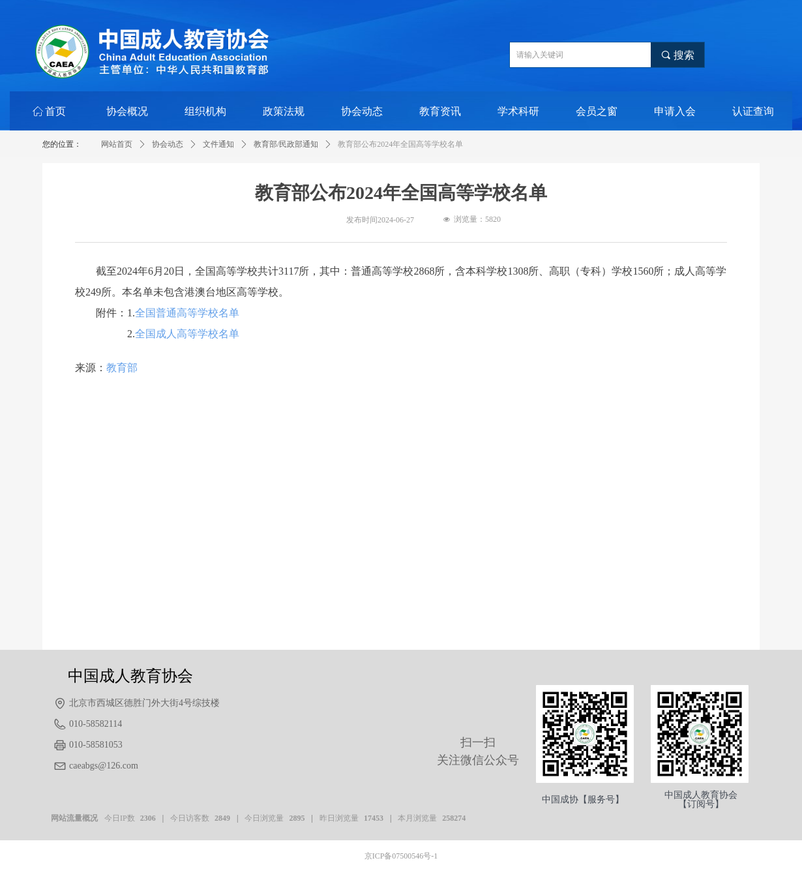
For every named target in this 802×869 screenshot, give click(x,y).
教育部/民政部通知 (286, 144)
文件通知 (218, 144)
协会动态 (167, 144)
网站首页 (116, 144)
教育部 (122, 367)
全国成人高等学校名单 (187, 333)
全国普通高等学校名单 (187, 312)
